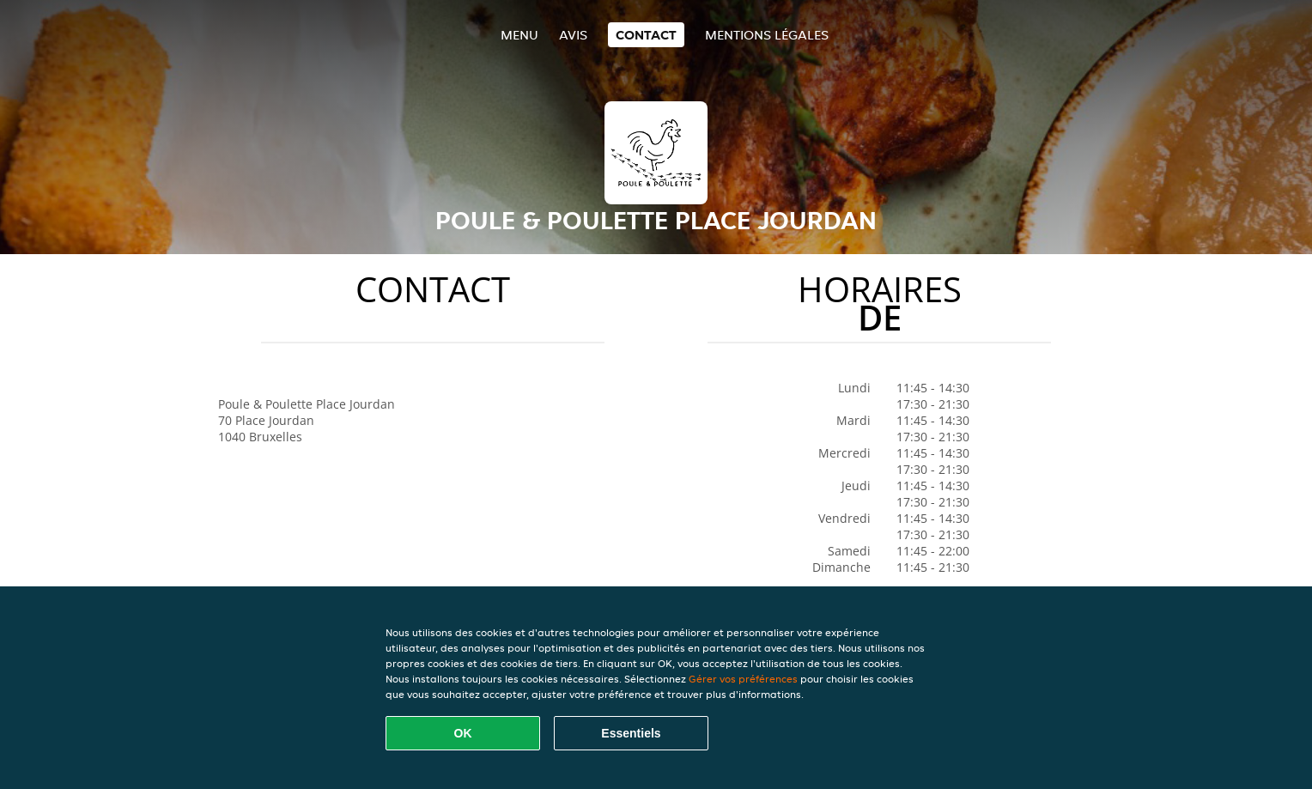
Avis (573, 35)
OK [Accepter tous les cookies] (463, 733)
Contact (646, 35)
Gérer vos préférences (743, 678)
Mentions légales (767, 35)
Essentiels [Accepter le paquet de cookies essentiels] (630, 733)
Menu (519, 35)
